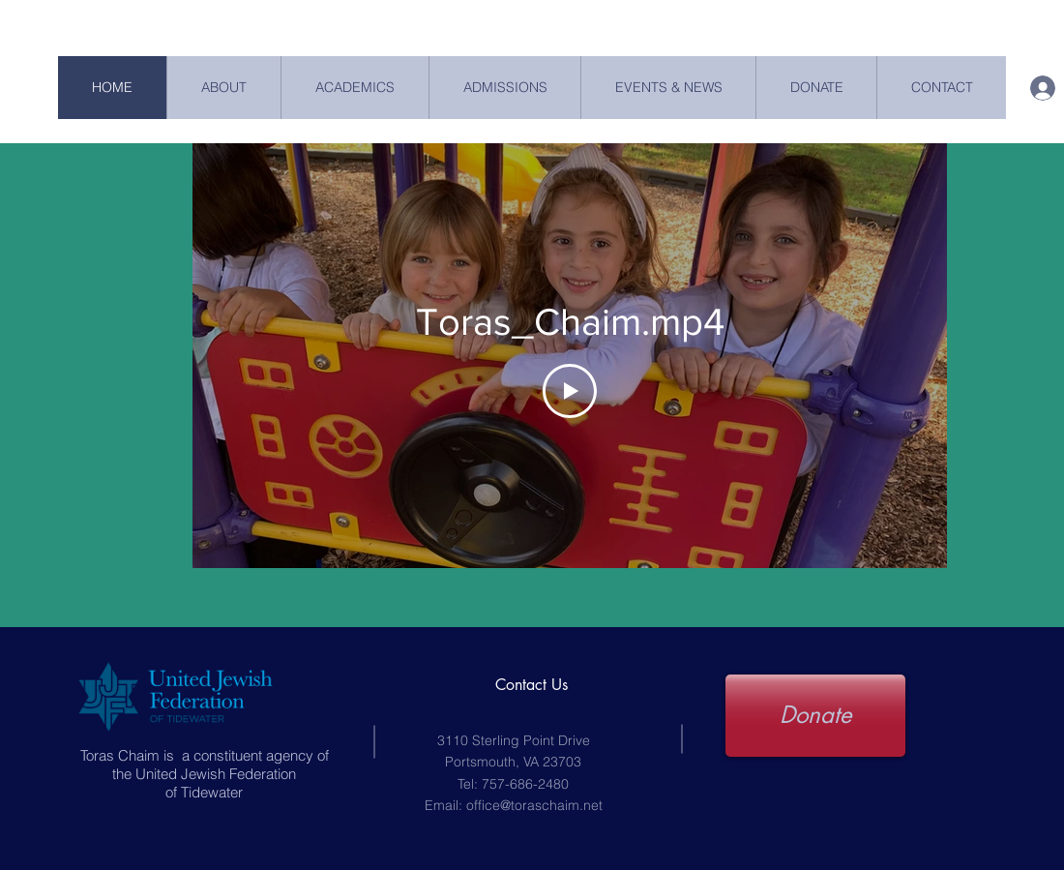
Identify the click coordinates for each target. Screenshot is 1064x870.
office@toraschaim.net (534, 805)
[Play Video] (570, 391)
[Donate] (815, 716)
